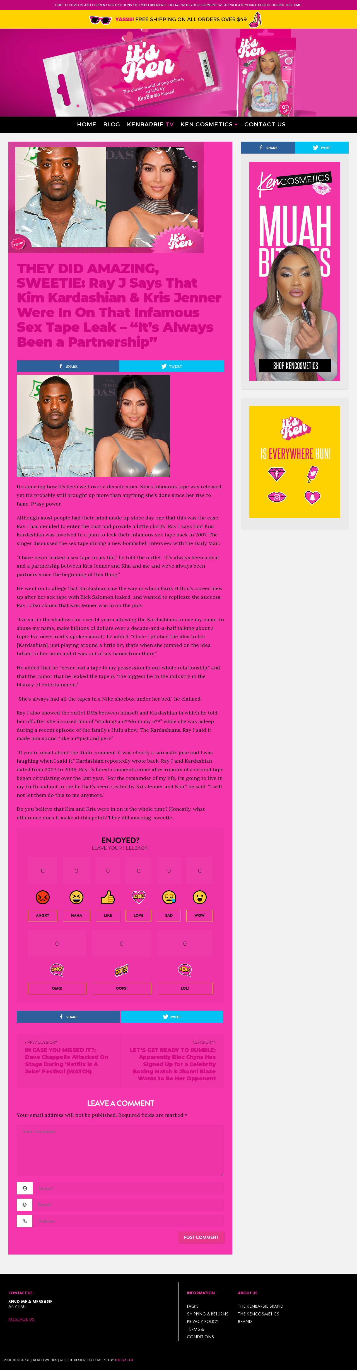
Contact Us (265, 123)
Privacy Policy (202, 1321)
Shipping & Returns (207, 1314)
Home (87, 123)
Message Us (21, 1319)
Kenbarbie (150, 123)
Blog (111, 123)
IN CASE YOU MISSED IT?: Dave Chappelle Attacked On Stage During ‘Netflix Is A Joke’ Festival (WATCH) (66, 1061)
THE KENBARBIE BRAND (260, 1306)
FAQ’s (193, 1306)
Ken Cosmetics (206, 123)
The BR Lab (124, 1360)
